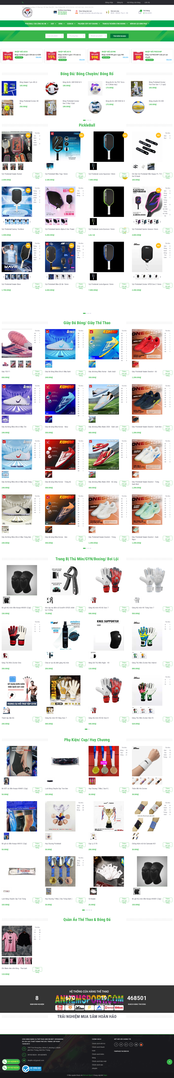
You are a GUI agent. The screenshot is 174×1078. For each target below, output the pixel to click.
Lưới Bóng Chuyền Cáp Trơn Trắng (14, 899)
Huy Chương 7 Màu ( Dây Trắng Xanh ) (58, 899)
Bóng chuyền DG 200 (156, 101)
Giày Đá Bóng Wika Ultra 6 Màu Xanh (57, 372)
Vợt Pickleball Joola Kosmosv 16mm (102, 229)
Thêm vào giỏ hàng (37, 175)
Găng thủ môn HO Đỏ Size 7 (98, 608)
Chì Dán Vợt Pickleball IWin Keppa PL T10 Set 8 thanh (147, 175)
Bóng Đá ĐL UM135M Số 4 (115, 101)
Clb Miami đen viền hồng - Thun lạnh (14, 968)
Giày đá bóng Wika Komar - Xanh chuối (102, 372)
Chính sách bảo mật (99, 1061)
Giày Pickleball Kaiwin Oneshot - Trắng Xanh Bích (145, 483)
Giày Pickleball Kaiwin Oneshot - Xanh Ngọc (145, 538)
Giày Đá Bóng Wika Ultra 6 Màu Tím (14, 427)
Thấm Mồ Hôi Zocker (139, 788)
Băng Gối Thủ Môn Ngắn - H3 (99, 663)
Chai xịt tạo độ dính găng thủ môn (57, 663)
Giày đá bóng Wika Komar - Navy (56, 427)
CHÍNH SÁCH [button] (96, 1039)
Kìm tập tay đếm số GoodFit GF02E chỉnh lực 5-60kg (59, 609)
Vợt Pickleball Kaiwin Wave (11, 284)
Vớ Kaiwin (92, 899)
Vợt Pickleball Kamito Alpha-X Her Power (59, 229)
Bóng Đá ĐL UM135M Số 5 (72, 82)
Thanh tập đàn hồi (8, 718)
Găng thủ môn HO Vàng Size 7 (55, 718)
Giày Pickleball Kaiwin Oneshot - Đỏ (144, 372)
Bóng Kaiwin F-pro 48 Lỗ (28, 82)
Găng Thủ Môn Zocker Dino (11, 663)
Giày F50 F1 (6, 372)
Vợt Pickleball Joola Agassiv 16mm (101, 284)
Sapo (105, 1075)
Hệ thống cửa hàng (133, 2)
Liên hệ (147, 2)
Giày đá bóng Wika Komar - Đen (56, 537)
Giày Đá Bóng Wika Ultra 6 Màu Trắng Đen (16, 537)
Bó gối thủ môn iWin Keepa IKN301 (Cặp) (16, 608)
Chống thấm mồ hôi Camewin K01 (144, 844)
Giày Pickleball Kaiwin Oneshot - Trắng (102, 537)
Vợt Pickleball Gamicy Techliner (13, 229)
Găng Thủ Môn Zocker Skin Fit (142, 718)
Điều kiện (38, 57)
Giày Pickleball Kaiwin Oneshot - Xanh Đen (147, 427)
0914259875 (62, 14)
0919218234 (62, 12)
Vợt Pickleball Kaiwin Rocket (12, 174)
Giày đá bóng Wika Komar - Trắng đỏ (58, 482)
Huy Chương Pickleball (53, 844)
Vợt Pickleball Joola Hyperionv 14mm (102, 174)
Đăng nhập (109, 2)
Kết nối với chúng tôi (122, 1039)
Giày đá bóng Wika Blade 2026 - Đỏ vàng (103, 482)
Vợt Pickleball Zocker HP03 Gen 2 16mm (146, 284)
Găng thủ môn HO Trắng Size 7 (143, 608)
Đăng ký (120, 2)
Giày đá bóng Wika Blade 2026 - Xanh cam (103, 427)
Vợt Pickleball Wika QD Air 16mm (57, 284)
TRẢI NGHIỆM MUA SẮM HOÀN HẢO (87, 1016)
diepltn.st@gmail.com (36, 1060)
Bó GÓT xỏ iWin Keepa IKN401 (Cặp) (15, 788)
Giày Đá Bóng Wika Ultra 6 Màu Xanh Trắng (17, 482)
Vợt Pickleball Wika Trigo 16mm (56, 174)
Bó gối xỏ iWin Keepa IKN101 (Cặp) (14, 844)
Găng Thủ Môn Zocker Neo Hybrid (144, 663)
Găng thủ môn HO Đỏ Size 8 (98, 718)
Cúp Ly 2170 (93, 844)
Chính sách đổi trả (98, 1043)
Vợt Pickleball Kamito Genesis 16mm (145, 229)
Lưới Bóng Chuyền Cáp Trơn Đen (56, 788)
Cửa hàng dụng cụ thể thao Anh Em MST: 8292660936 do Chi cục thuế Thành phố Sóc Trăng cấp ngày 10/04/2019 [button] (42, 1041)
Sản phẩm (147, 12)
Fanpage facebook (121, 1051)
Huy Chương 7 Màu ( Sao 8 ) (99, 788)
